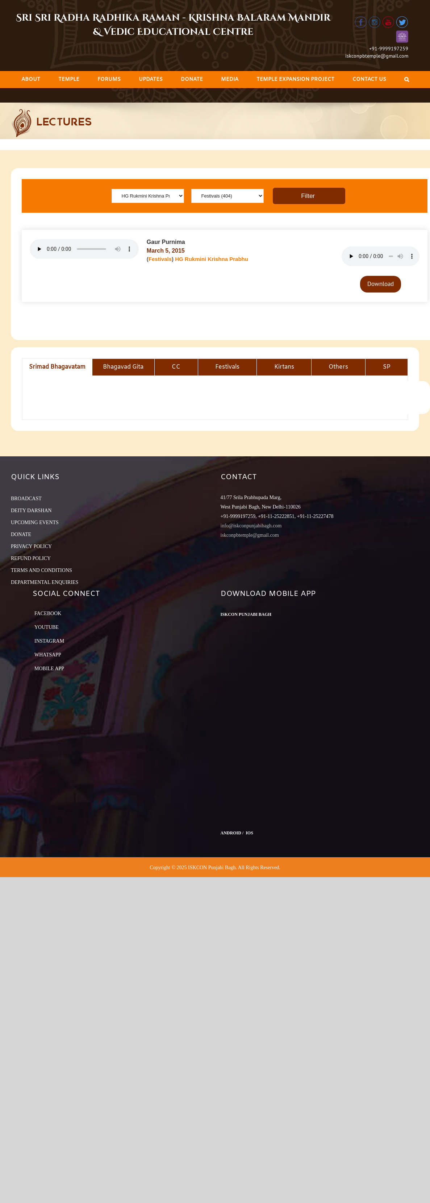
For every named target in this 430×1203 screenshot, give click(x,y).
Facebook (47, 613)
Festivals (160, 259)
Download (380, 284)
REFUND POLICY (31, 558)
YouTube (46, 627)
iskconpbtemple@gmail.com (376, 56)
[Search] (406, 79)
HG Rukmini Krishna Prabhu (211, 259)
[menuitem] (30, 79)
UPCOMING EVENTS (35, 522)
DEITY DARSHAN (31, 510)
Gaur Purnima (166, 242)
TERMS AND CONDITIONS (41, 570)
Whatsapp (47, 654)
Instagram (49, 641)
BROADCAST (26, 498)
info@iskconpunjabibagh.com (251, 525)
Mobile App (49, 668)
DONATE (21, 534)
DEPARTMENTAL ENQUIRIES (44, 582)
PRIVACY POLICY (31, 546)
